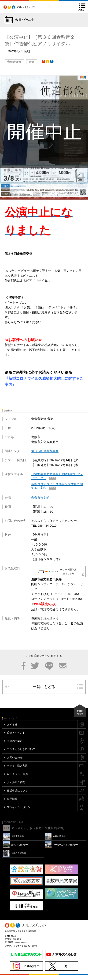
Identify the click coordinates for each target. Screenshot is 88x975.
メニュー (82, 7)
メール (62, 666)
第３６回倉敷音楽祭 (45, 451)
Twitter (35, 666)
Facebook (24, 666)
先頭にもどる (80, 710)
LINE (49, 666)
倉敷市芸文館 (40, 497)
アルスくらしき (27, 7)
